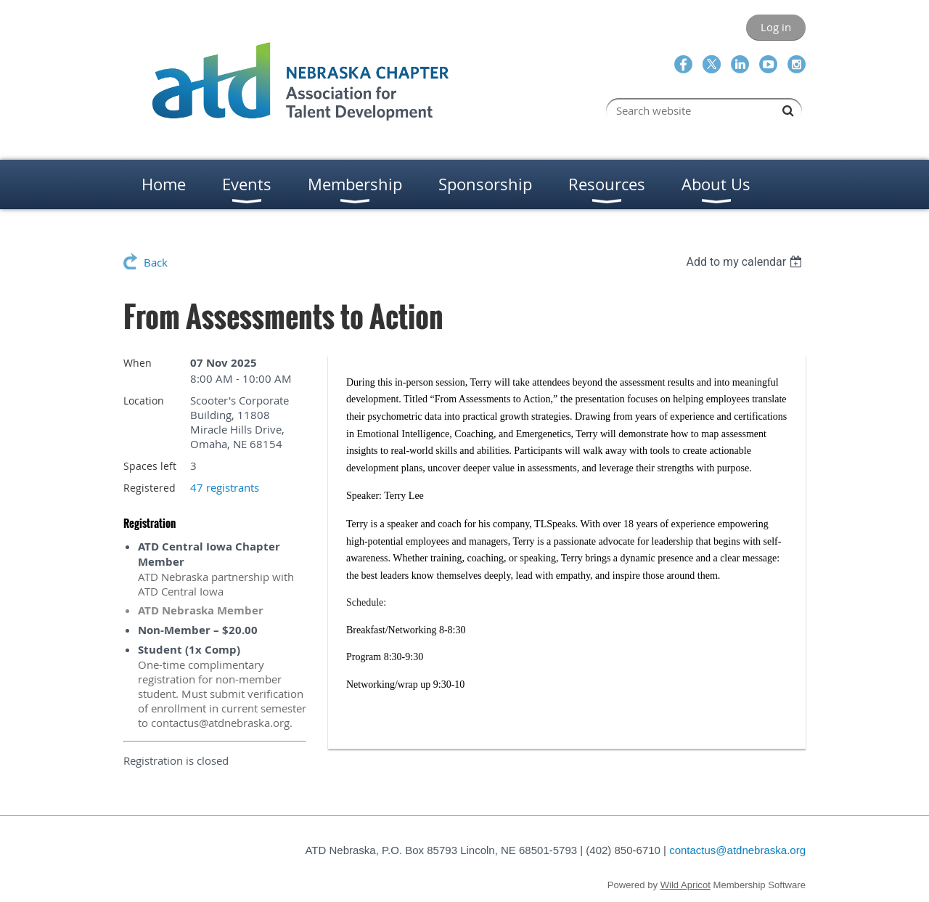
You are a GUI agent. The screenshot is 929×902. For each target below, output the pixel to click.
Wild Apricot (685, 884)
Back (156, 262)
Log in (776, 27)
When (137, 363)
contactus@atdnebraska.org (737, 850)
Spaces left (149, 466)
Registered (149, 488)
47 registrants (224, 487)
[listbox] (746, 262)
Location (143, 400)
